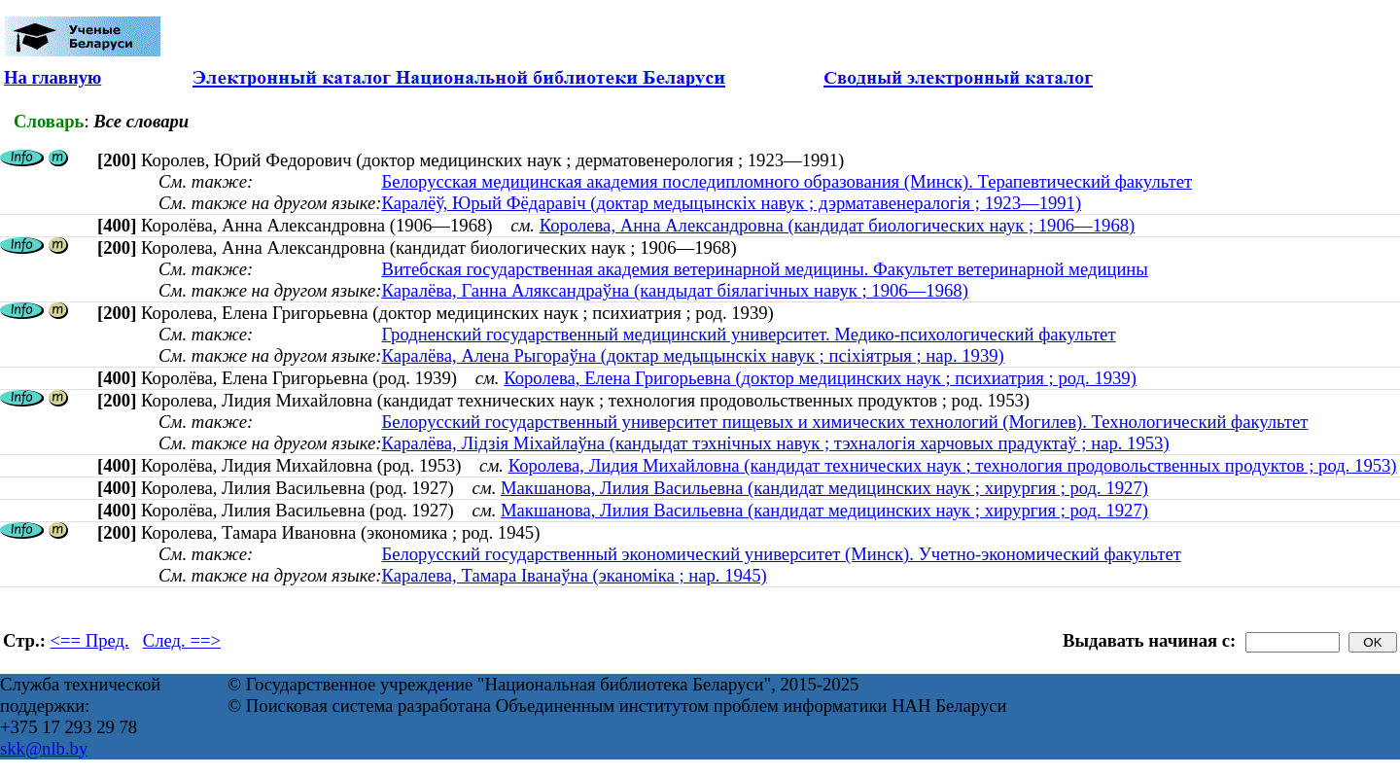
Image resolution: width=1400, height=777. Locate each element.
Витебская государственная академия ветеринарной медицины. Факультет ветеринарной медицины (764, 269)
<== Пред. (90, 640)
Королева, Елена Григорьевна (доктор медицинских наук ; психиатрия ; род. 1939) (820, 378)
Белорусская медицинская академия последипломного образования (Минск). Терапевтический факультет (786, 181)
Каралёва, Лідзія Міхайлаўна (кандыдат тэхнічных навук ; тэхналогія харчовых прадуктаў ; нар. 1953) (775, 443)
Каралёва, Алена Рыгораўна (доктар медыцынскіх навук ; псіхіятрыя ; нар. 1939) (692, 355)
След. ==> (182, 640)
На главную (52, 77)
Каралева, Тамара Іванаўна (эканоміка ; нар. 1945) (573, 575)
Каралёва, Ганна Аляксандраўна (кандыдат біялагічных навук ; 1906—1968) (674, 290)
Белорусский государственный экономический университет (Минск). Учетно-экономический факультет (780, 554)
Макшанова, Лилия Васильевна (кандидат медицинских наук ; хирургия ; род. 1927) (824, 487)
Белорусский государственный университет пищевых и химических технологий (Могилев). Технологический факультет (844, 421)
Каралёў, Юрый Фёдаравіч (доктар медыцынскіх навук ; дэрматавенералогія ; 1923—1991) (731, 203)
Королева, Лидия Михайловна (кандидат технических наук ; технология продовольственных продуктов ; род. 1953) (952, 465)
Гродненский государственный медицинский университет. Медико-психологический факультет (748, 334)
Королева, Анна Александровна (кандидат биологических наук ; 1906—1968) (838, 225)
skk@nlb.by (44, 748)
